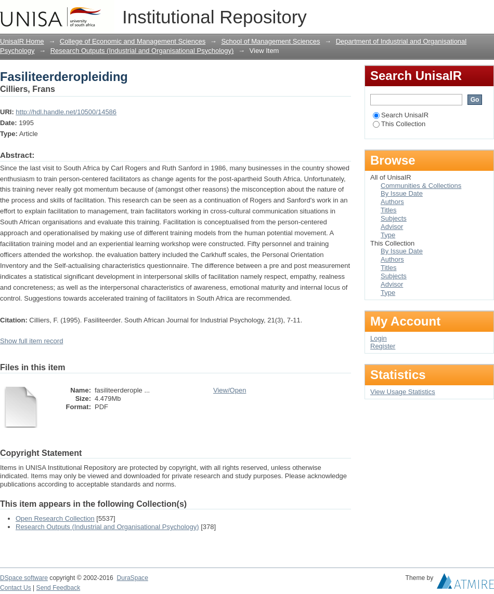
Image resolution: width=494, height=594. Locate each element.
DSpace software (24, 578)
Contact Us (15, 587)
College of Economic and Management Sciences (132, 41)
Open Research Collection (55, 518)
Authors (392, 202)
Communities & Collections (421, 186)
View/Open (229, 390)
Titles (389, 210)
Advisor (392, 227)
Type (388, 235)
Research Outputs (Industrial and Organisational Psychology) (142, 51)
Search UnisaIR (400, 115)
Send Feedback (58, 587)
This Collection (399, 124)
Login (485, 13)
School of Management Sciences (270, 41)
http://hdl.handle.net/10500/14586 (66, 112)
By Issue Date (402, 193)
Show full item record (31, 341)
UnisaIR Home (22, 41)
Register (382, 346)
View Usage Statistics (402, 392)
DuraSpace (132, 578)
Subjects (394, 218)
